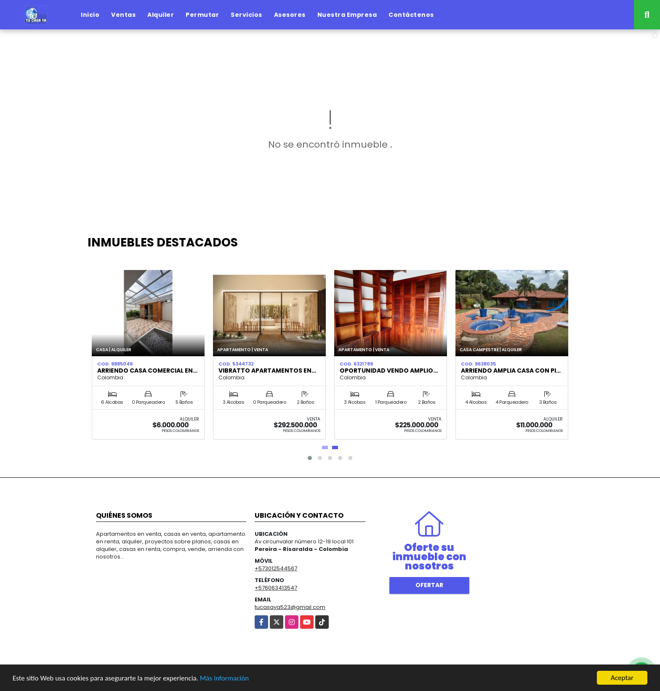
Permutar (202, 15)
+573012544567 (276, 568)
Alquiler (160, 15)
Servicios (246, 15)
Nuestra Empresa (347, 15)
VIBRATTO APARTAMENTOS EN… (267, 370)
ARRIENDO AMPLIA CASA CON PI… (511, 370)
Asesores (290, 15)
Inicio (90, 15)
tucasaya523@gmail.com (290, 607)
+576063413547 (276, 588)
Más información (224, 679)
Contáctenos (411, 15)
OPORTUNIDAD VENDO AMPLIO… (389, 370)
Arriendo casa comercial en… (147, 370)
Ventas (123, 15)
